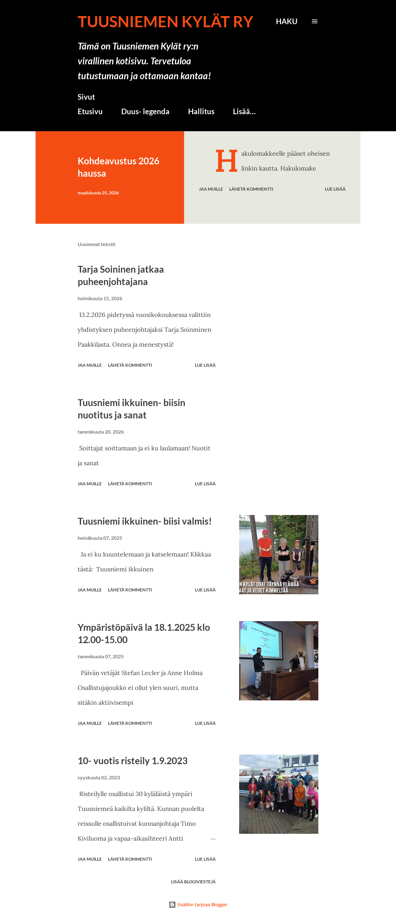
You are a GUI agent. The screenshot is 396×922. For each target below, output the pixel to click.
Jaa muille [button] (211, 189)
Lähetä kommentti (251, 189)
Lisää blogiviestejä (193, 881)
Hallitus (201, 111)
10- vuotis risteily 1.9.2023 (132, 760)
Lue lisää (335, 189)
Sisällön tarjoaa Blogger (198, 904)
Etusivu (90, 111)
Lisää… (244, 111)
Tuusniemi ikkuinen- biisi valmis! (145, 520)
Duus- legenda (145, 111)
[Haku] (286, 21)
